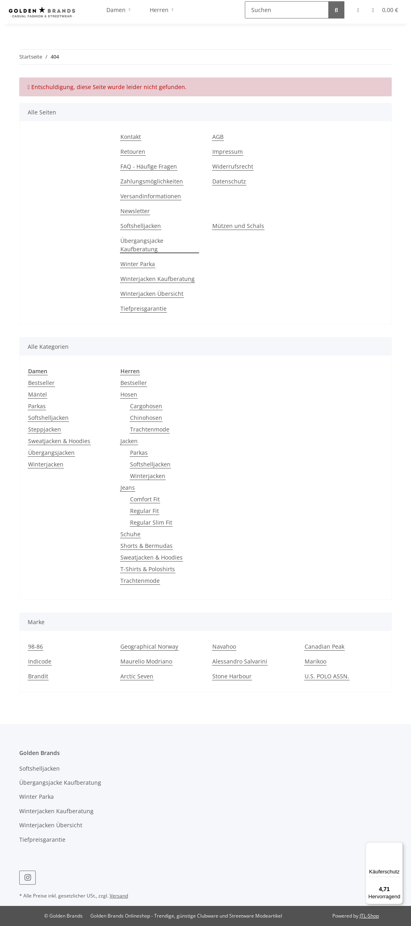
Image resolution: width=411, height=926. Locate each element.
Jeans (127, 487)
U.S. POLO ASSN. (327, 676)
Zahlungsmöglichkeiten (151, 181)
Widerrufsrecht (232, 166)
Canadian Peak (324, 646)
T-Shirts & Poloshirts (147, 569)
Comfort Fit (145, 499)
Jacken (129, 441)
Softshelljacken (140, 226)
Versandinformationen (150, 196)
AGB (218, 136)
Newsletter (135, 211)
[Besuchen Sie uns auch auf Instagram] (27, 878)
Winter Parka (137, 264)
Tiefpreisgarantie (143, 308)
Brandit (38, 676)
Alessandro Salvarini (239, 661)
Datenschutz (229, 181)
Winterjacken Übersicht (151, 293)
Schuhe (130, 534)
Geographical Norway (149, 646)
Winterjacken (45, 464)
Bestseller (41, 383)
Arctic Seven (136, 676)
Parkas (37, 406)
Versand (119, 895)
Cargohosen (146, 406)
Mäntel (37, 394)
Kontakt (130, 136)
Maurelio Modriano (146, 661)
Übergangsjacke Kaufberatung (141, 245)
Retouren (132, 151)
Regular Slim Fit (151, 522)
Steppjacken (44, 429)
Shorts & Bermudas (146, 545)
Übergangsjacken (51, 452)
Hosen (128, 394)
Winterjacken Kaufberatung (157, 279)
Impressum (227, 151)
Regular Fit (144, 511)
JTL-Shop (369, 915)
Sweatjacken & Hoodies (59, 441)
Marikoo (315, 661)
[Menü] (398, 847)
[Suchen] (287, 9)
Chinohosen (146, 417)
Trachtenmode (149, 429)
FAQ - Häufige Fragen (148, 166)
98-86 (35, 646)
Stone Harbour (232, 676)
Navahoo (224, 646)
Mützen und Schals (238, 226)
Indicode (39, 661)
